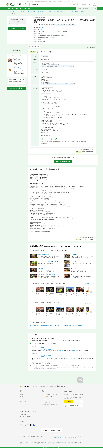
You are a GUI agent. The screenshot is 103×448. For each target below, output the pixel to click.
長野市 (61, 350)
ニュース (22, 416)
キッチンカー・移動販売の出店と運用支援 (61, 442)
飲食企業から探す (23, 398)
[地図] (53, 37)
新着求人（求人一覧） (24, 394)
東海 (44, 386)
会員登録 (68, 401)
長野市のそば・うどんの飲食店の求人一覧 (64, 11)
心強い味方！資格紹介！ (47, 402)
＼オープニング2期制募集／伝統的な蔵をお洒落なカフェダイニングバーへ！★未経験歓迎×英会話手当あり (48, 257)
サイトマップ (42, 436)
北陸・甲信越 (14, 11)
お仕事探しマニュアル (46, 399)
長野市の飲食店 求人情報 (46, 325)
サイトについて (23, 414)
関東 (37, 386)
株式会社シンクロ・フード (61, 437)
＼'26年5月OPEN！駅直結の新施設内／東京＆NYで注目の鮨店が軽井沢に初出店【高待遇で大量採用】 (82, 271)
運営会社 (22, 421)
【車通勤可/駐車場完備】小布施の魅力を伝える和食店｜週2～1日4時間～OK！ (82, 277)
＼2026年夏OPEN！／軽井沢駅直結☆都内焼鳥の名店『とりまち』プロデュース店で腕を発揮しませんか (48, 271)
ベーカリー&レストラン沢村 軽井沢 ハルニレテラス (47, 274)
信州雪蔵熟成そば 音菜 (78, 11)
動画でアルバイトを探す (25, 401)
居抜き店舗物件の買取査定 (42, 442)
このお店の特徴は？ (33, 46)
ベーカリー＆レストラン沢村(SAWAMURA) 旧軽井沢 (47, 261)
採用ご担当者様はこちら (52, 430)
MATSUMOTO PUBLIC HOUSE (43, 254)
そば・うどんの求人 (58, 325)
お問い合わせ (23, 419)
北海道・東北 (53, 386)
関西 (41, 386)
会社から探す (28, 8)
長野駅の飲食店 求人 (34, 325)
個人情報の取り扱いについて (33, 436)
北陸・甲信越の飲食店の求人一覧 (25, 11)
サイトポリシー (24, 436)
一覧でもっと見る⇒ (89, 283)
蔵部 (71, 274)
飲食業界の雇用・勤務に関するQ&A (49, 404)
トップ (9, 11)
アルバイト (86, 11)
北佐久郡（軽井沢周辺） (76, 350)
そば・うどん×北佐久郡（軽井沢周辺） (43, 349)
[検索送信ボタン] (95, 8)
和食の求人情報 (67, 325)
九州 (47, 386)
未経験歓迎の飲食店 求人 (78, 325)
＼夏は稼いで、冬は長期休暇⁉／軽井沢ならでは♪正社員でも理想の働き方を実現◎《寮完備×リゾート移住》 (48, 264)
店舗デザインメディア (29, 443)
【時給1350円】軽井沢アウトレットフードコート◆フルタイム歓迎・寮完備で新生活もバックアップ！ (82, 257)
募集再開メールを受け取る (17, 28)
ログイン (78, 401)
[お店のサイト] (42, 27)
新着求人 (10, 8)
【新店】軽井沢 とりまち (42, 268)
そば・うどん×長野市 (39, 347)
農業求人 (40, 443)
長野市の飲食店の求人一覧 (50, 11)
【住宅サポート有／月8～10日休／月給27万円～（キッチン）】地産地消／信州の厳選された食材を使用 (48, 277)
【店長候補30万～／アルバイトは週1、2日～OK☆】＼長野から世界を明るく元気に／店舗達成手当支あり (82, 264)
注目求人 (18, 8)
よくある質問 (28, 416)
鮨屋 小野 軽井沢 (74, 268)
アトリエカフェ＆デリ (75, 254)
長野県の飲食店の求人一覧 (38, 11)
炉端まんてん (73, 261)
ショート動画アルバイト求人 (53, 443)
